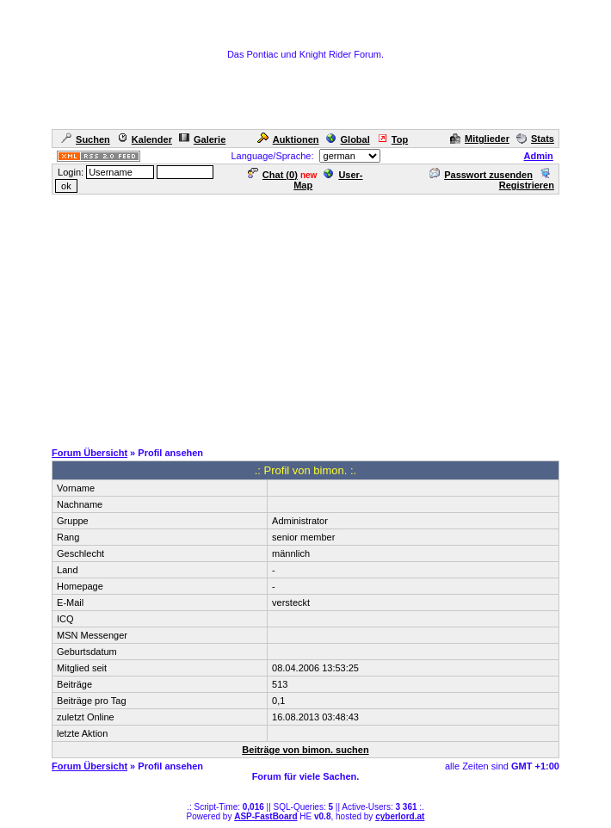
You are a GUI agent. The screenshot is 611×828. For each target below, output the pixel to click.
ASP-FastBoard (265, 816)
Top (392, 139)
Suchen (85, 139)
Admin (538, 156)
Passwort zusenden (481, 175)
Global (348, 139)
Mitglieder (479, 138)
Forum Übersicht (89, 453)
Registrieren (526, 180)
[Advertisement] (309, 316)
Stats (535, 138)
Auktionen (288, 139)
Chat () (273, 175)
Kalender (144, 139)
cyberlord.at (399, 816)
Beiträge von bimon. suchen (305, 750)
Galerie (202, 139)
